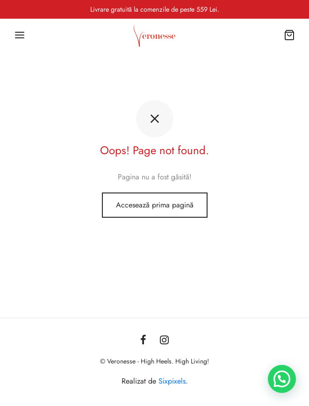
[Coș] (289, 35)
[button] (282, 379)
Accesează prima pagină (155, 204)
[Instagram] (165, 340)
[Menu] (19, 35)
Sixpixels (172, 381)
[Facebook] (143, 340)
